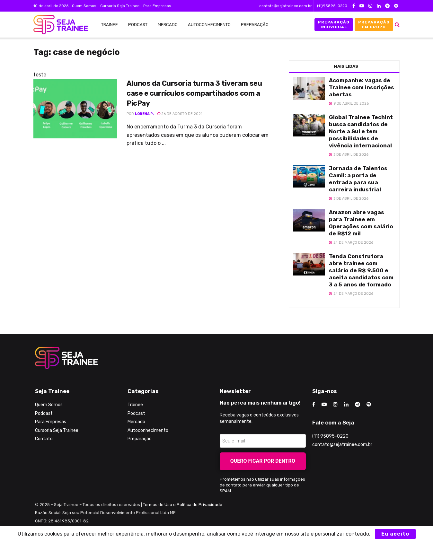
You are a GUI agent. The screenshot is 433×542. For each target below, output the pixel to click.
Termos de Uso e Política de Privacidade (182, 504)
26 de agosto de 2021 (179, 114)
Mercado (168, 24)
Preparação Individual (333, 24)
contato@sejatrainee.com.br (285, 6)
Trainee (109, 24)
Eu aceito (395, 534)
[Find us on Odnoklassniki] (369, 404)
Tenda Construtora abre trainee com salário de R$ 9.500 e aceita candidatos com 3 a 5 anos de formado (361, 270)
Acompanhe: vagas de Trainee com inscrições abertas (361, 87)
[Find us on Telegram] (357, 404)
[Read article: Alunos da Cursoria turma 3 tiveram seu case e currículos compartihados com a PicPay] (75, 108)
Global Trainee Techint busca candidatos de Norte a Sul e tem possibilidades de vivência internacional (361, 131)
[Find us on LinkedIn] (346, 404)
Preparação (255, 24)
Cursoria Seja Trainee (119, 6)
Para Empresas (157, 6)
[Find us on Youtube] (324, 404)
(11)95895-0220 (332, 6)
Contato (44, 438)
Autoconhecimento (209, 24)
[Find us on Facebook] (313, 404)
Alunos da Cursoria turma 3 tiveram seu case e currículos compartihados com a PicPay (194, 93)
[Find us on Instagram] (335, 404)
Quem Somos (84, 6)
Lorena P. (144, 114)
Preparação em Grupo (374, 24)
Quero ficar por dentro (262, 461)
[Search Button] (397, 25)
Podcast (137, 24)
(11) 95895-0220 (330, 436)
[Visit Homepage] (57, 24)
